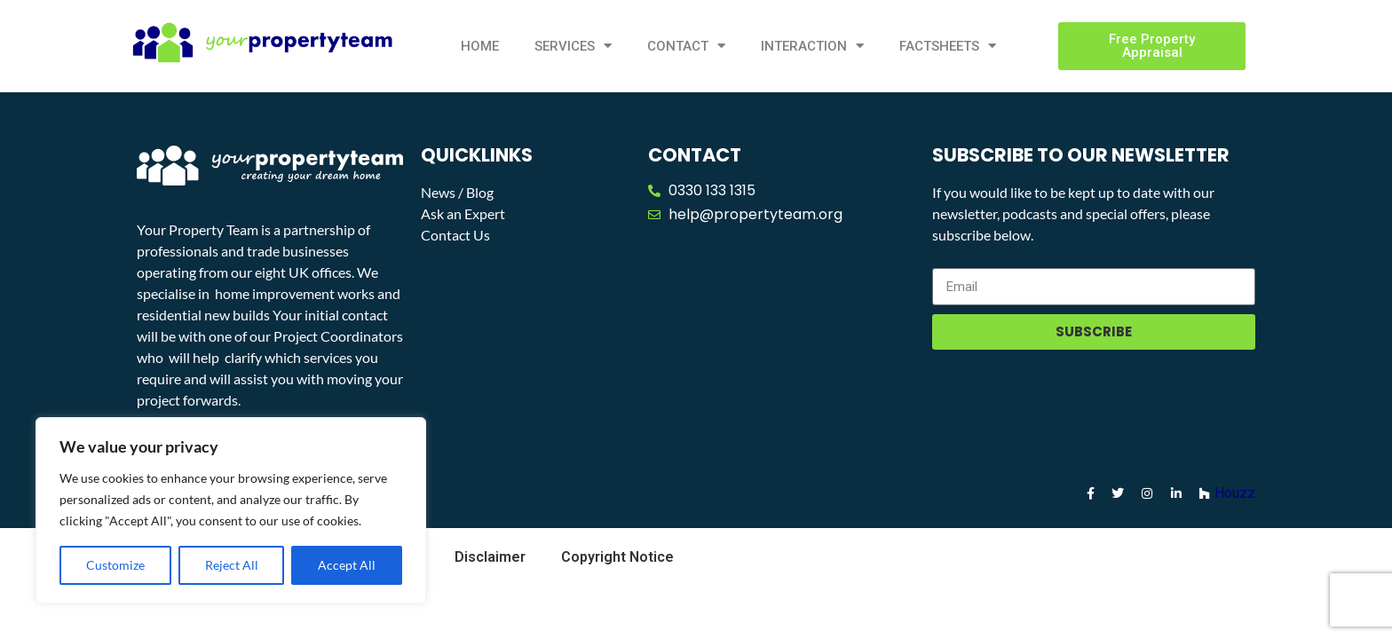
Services (573, 45)
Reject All (231, 564)
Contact (686, 45)
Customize (115, 564)
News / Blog (457, 192)
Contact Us (455, 234)
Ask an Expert (463, 213)
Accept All (347, 564)
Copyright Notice (617, 556)
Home (480, 46)
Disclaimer (490, 556)
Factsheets (947, 45)
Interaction (812, 45)
